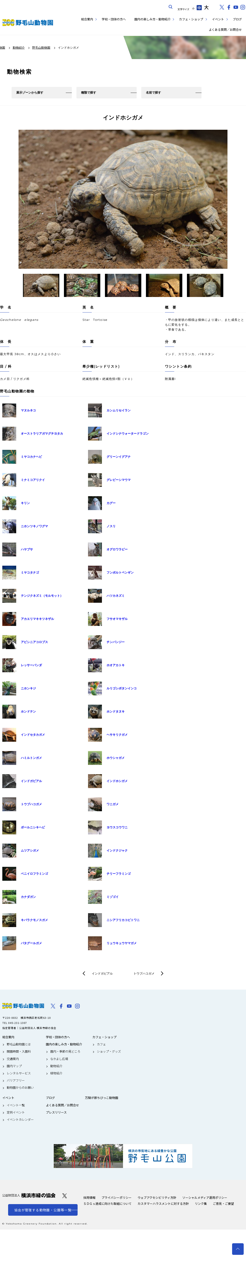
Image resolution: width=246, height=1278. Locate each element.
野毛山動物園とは (19, 1044)
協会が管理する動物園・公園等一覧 (42, 1210)
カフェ (101, 1044)
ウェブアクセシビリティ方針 (157, 1197)
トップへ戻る (238, 1249)
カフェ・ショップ (191, 19)
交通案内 (13, 1059)
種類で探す (88, 92)
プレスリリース (56, 1112)
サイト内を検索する (170, 6)
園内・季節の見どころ (65, 1051)
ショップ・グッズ (109, 1051)
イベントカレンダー (20, 1119)
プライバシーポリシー (116, 1197)
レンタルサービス (19, 1073)
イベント (218, 19)
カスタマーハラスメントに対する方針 (163, 1203)
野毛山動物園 (23, 1005)
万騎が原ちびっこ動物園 (101, 1098)
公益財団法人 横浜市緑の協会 (29, 1195)
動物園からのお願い (20, 1088)
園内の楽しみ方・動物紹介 (152, 19)
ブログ (237, 19)
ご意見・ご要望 (223, 1203)
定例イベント (16, 1112)
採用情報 (89, 1197)
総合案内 (87, 19)
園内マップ (14, 1066)
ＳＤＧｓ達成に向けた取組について (107, 1203)
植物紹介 (56, 1073)
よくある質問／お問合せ (225, 29)
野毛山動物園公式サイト (27, 23)
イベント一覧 (16, 1105)
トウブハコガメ (144, 973)
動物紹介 (56, 1066)
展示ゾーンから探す (29, 92)
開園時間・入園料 (19, 1051)
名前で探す (153, 92)
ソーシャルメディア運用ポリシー (204, 1197)
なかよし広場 (59, 1059)
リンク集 (201, 1203)
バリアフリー (16, 1080)
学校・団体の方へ (114, 19)
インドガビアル (102, 973)
